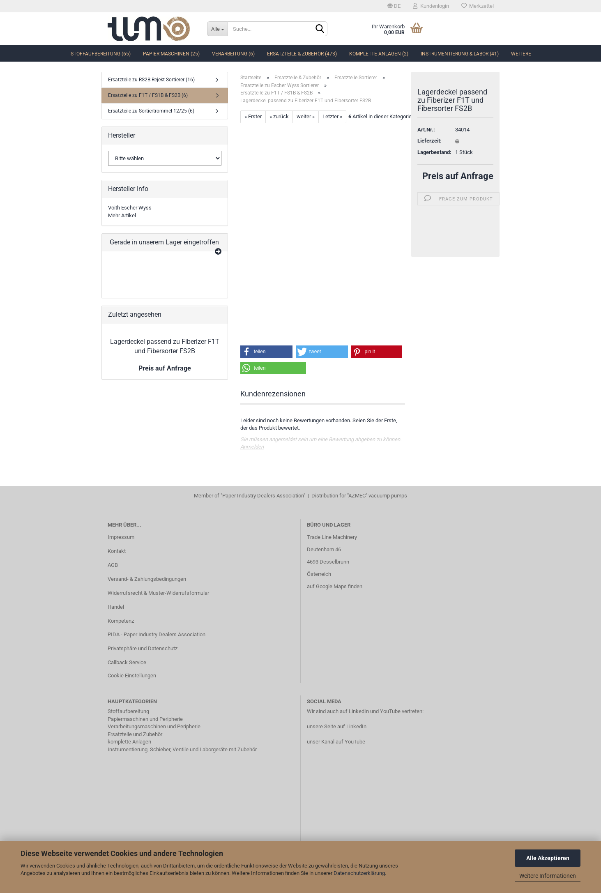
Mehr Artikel (122, 215)
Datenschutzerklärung (359, 873)
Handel (116, 607)
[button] (266, 351)
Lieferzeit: (429, 141)
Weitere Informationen (547, 875)
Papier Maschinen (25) (171, 54)
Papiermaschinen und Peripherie (145, 719)
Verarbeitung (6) (233, 54)
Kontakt (117, 551)
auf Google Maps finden (334, 586)
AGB (113, 565)
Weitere (521, 54)
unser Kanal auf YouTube (336, 742)
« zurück (279, 116)
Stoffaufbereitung (128, 711)
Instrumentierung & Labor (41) (460, 54)
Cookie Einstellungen (132, 675)
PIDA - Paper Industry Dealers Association (156, 634)
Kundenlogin (431, 6)
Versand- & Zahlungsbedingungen (147, 579)
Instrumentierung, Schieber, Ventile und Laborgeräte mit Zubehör (182, 749)
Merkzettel (477, 6)
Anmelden (252, 447)
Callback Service (127, 662)
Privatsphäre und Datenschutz (142, 648)
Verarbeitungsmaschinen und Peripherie (154, 726)
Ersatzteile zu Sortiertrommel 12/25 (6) (151, 111)
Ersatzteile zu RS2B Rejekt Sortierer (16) (151, 80)
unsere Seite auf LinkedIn (336, 726)
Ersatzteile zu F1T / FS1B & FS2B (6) (148, 95)
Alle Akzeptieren (547, 858)
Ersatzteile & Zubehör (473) (302, 54)
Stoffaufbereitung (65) (101, 54)
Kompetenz (121, 621)
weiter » (306, 116)
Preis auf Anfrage (457, 176)
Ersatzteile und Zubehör (135, 734)
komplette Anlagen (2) (378, 54)
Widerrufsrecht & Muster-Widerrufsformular (158, 593)
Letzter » (332, 116)
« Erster (253, 116)
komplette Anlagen (129, 742)
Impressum (121, 537)
